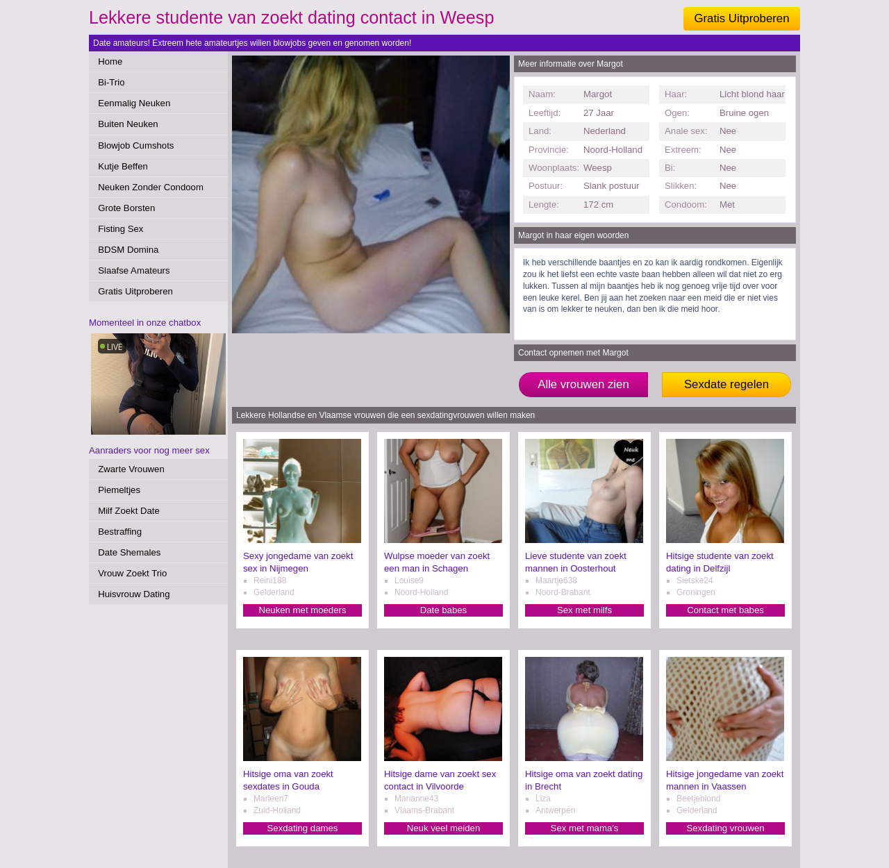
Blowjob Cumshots (136, 145)
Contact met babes (725, 610)
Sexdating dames (302, 828)
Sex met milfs (584, 610)
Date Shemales (129, 552)
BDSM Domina (128, 249)
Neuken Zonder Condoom (150, 187)
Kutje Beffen (123, 166)
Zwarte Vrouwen (131, 469)
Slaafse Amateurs (133, 270)
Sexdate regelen (726, 384)
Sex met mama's (585, 828)
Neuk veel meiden (444, 828)
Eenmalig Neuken (134, 103)
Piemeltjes (119, 490)
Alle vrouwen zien (583, 384)
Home (110, 61)
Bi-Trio (111, 82)
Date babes (443, 610)
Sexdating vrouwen (725, 828)
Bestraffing (120, 531)
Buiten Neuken (128, 124)
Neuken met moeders (302, 610)
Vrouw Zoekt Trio (132, 573)
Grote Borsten (126, 208)
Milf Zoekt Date (129, 511)
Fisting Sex (120, 229)
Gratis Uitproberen (741, 18)
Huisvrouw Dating (133, 594)
